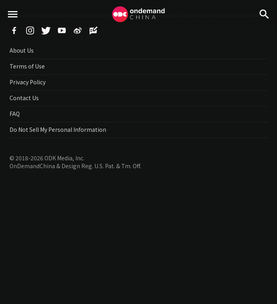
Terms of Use (27, 66)
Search (264, 27)
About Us (22, 50)
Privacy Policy (28, 82)
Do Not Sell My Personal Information (58, 129)
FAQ (15, 114)
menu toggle (13, 27)
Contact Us (24, 98)
